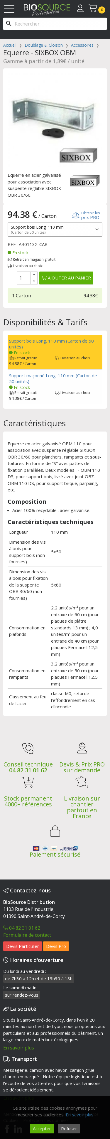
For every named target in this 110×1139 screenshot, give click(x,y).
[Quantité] (24, 278)
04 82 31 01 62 (28, 770)
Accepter (42, 1128)
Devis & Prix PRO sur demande (82, 767)
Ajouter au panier (66, 278)
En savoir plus (18, 1047)
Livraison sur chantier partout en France (82, 807)
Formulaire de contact (27, 935)
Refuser (69, 1128)
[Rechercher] (55, 24)
